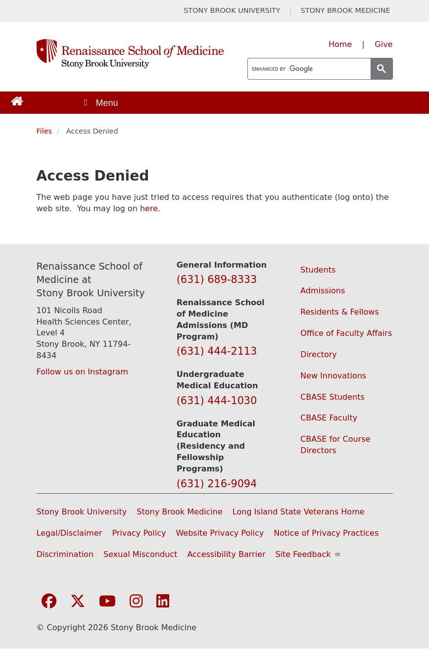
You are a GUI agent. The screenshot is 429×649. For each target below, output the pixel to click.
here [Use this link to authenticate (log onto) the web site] (149, 208)
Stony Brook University (82, 511)
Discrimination (65, 554)
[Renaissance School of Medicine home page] (130, 53)
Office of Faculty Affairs (346, 333)
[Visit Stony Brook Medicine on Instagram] (136, 601)
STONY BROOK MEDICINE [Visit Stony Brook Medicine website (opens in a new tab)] (345, 10)
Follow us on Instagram (82, 371)
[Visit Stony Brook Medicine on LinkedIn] (162, 601)
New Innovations (333, 375)
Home (340, 44)
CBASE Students (332, 397)
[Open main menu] (100, 102)
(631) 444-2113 (217, 351)
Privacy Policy (139, 533)
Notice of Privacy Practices (326, 533)
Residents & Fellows (339, 312)
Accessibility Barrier (226, 554)
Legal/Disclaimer (69, 533)
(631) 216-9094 (217, 484)
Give (383, 44)
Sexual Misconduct (140, 554)
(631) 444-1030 (217, 401)
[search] (308, 69)
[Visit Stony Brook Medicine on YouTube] (107, 601)
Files (44, 131)
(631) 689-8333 (217, 279)
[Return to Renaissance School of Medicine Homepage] (17, 100)
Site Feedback (307, 554)
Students (317, 270)
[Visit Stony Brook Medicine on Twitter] (77, 601)
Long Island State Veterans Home (299, 511)
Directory (318, 354)
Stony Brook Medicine (180, 511)
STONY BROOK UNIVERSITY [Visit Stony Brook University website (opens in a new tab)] (232, 10)
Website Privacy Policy (220, 533)
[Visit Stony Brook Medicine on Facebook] (49, 601)
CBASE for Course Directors (335, 444)
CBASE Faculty (328, 417)
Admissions (322, 290)
